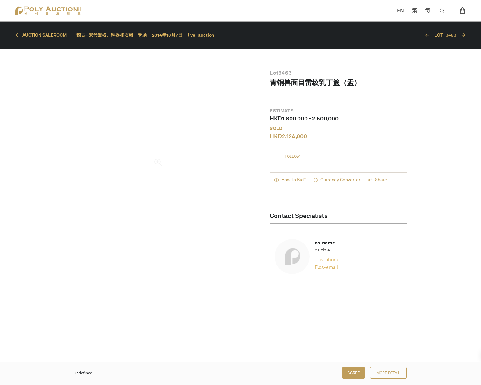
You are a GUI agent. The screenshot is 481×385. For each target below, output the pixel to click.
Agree (354, 373)
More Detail (388, 373)
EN (400, 11)
